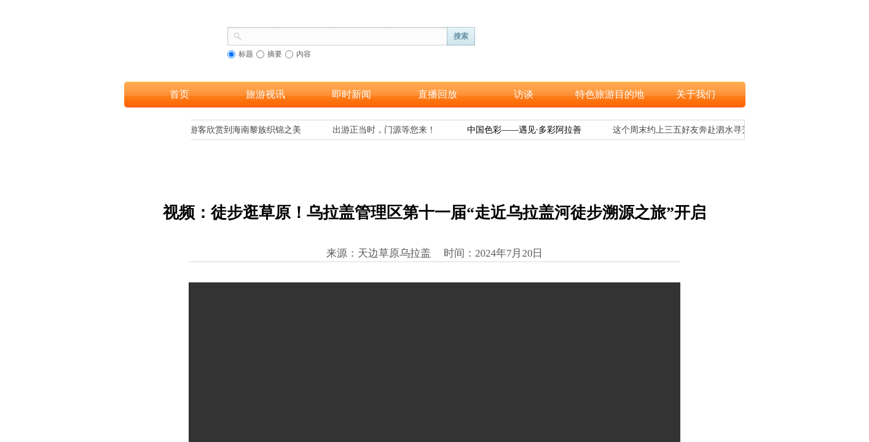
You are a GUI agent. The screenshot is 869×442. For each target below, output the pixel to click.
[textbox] (345, 35)
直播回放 (437, 94)
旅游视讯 (265, 94)
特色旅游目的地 (609, 94)
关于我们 (695, 94)
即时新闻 (351, 94)
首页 (179, 94)
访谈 (523, 94)
